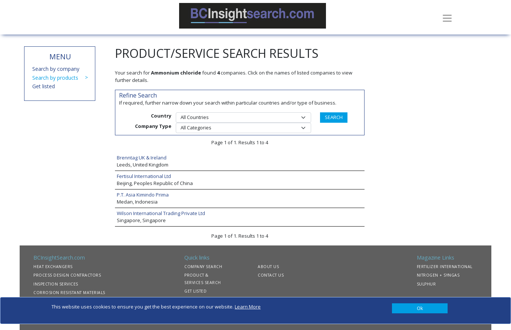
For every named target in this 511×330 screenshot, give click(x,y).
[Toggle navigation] (447, 17)
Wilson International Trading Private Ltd (161, 213)
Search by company (55, 68)
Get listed (43, 86)
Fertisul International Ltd (144, 176)
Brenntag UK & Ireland (142, 157)
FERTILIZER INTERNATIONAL (444, 266)
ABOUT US (268, 266)
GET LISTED (195, 291)
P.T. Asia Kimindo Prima (143, 194)
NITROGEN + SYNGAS (438, 275)
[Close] (420, 308)
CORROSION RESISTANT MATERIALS (69, 292)
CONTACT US (271, 275)
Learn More (248, 306)
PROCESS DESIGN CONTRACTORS (67, 275)
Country (161, 115)
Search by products (55, 77)
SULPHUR (426, 284)
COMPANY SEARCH (203, 266)
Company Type (153, 126)
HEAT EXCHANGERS (53, 266)
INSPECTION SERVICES (55, 284)
